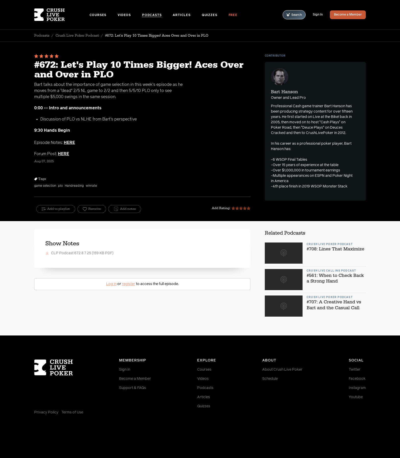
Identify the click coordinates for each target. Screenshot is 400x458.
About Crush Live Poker (282, 369)
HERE (69, 143)
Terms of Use (72, 412)
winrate (91, 185)
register (128, 284)
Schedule (270, 379)
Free (233, 15)
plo (60, 185)
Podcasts (151, 15)
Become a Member (348, 14)
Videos (124, 15)
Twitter (354, 369)
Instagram (357, 388)
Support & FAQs (132, 388)
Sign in (124, 369)
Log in (111, 284)
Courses (98, 15)
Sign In (318, 14)
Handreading (74, 185)
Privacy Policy (46, 412)
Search (294, 15)
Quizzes (209, 15)
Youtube (356, 397)
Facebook (357, 379)
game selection (45, 185)
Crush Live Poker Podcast (77, 35)
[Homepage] (62, 14)
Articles (181, 15)
